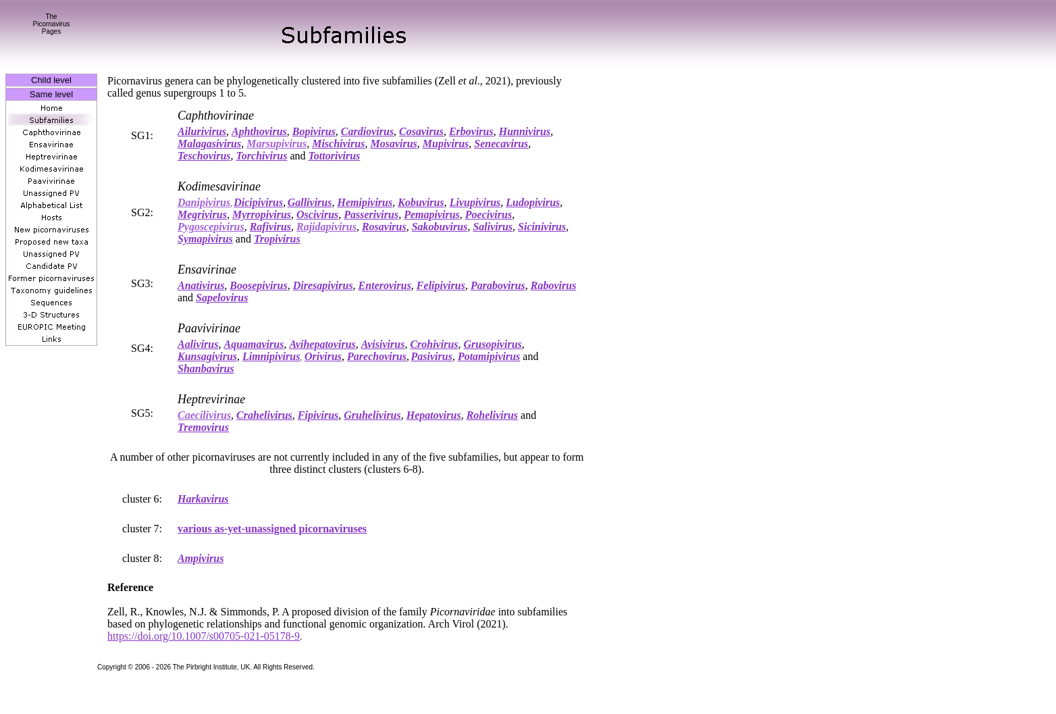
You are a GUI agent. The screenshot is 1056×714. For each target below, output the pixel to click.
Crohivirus (434, 344)
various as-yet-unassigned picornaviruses (272, 528)
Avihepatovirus (322, 344)
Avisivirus (383, 344)
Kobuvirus (421, 202)
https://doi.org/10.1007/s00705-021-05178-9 (203, 636)
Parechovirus (376, 356)
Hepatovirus (433, 415)
